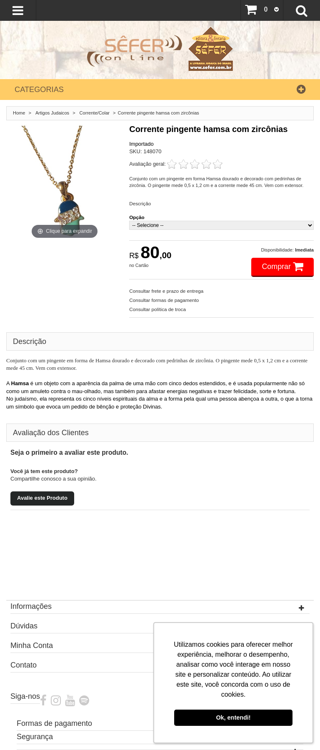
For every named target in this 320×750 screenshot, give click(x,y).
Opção (136, 217)
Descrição (140, 203)
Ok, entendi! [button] (233, 717)
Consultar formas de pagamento (164, 300)
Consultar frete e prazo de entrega (166, 291)
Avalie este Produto (42, 498)
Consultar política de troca (157, 309)
